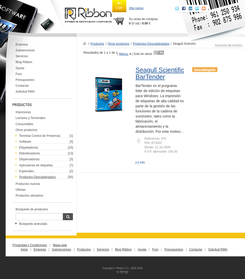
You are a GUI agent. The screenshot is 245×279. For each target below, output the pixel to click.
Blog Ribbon (24, 62)
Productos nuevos (28, 184)
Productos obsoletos (29, 195)
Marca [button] (125, 54)
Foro (19, 74)
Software (25, 141)
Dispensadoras (29, 159)
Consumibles (24, 124)
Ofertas (21, 190)
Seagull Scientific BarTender (160, 73)
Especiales (26, 171)
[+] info (140, 162)
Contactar (22, 85)
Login (119, 5)
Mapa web (60, 245)
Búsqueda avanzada (33, 224)
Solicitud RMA (25, 91)
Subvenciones (25, 50)
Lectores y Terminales (30, 118)
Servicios (22, 56)
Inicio (24, 249)
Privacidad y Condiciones (30, 245)
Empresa (22, 44)
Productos (97, 44)
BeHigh (124, 271)
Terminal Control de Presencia (39, 136)
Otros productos (26, 130)
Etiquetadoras (28, 147)
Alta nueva (136, 8)
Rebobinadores (29, 153)
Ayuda (20, 68)
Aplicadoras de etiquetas (36, 165)
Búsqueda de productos (32, 209)
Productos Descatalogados (151, 44)
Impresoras (23, 112)
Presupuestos (25, 80)
